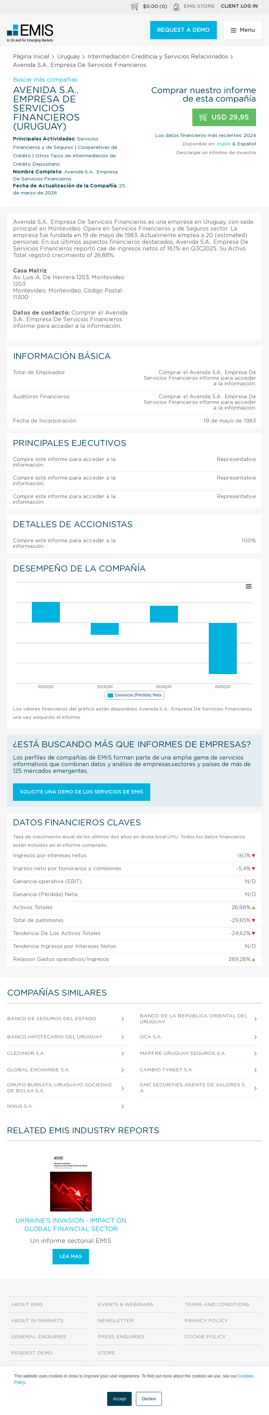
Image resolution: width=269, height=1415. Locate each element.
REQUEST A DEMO (183, 30)
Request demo (32, 1353)
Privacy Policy (206, 1320)
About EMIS (27, 1304)
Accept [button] (119, 1398)
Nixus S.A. (20, 1106)
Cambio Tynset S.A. (166, 1069)
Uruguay (68, 57)
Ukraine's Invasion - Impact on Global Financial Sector (70, 1225)
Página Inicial (31, 57)
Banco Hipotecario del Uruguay (54, 1037)
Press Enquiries (121, 1336)
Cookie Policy (205, 1336)
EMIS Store (194, 7)
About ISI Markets (37, 1320)
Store (106, 1353)
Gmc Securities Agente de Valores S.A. (193, 1088)
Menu (243, 30)
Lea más (71, 1256)
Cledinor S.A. (26, 1053)
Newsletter (116, 1320)
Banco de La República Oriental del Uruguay (194, 1019)
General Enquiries (38, 1336)
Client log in (239, 6)
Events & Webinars (125, 1304)
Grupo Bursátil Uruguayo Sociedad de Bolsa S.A (59, 1088)
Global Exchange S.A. (38, 1069)
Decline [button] (149, 1398)
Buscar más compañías (45, 80)
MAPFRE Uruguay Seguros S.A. (183, 1053)
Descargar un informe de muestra (216, 152)
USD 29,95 (224, 117)
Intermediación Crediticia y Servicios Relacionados (158, 57)
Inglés (224, 144)
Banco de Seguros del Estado (51, 1018)
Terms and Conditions (217, 1304)
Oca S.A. (151, 1037)
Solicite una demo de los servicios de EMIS (81, 792)
